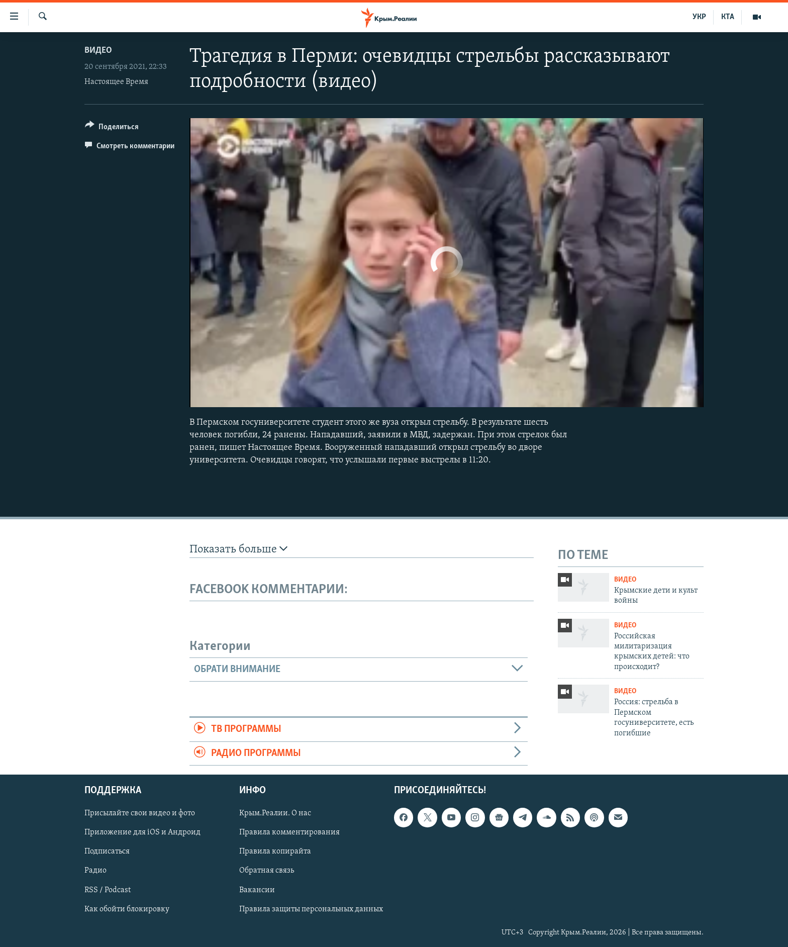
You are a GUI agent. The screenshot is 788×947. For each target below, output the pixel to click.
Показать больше (238, 549)
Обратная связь (266, 871)
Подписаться (107, 851)
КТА (727, 17)
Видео (98, 50)
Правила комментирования (289, 832)
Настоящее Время (116, 82)
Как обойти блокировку (126, 909)
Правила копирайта (275, 851)
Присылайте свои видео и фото (139, 813)
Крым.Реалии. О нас (275, 813)
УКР (699, 17)
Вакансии (257, 890)
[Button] (112, 128)
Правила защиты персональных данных (311, 909)
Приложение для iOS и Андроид (142, 832)
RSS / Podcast (107, 890)
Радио (95, 871)
